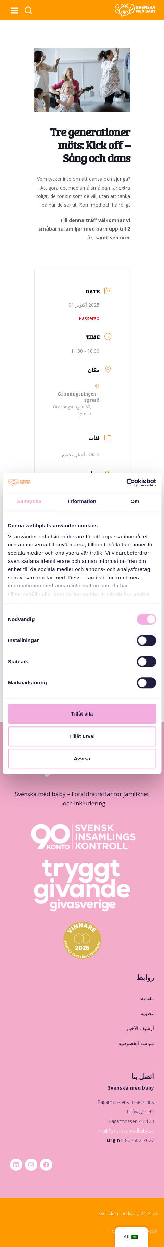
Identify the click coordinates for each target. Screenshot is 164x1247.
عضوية (147, 1013)
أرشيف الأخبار (140, 1028)
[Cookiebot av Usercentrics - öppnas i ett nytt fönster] (126, 482)
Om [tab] (134, 501)
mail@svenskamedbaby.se (126, 1130)
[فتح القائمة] (14, 10)
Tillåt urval (82, 736)
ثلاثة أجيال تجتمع (78, 454)
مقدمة (147, 998)
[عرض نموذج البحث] (28, 10)
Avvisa (82, 758)
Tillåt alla (82, 714)
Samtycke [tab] (29, 501)
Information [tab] (82, 501)
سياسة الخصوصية (136, 1043)
